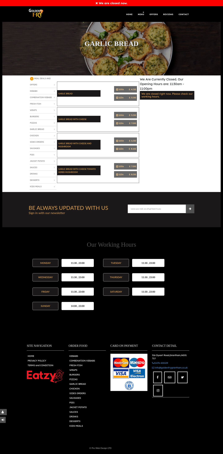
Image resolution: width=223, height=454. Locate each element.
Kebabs (33, 91)
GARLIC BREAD (77, 384)
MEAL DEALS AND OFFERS (40, 81)
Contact (184, 14)
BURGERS (74, 374)
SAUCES (73, 412)
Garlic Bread (37, 129)
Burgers (34, 116)
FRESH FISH (76, 365)
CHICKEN (74, 388)
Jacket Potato (37, 161)
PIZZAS (73, 379)
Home (129, 14)
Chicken (34, 135)
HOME (31, 356)
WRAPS (73, 370)
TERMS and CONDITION (40, 365)
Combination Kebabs (41, 97)
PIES (71, 402)
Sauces (33, 167)
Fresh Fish (35, 104)
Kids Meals (36, 186)
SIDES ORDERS (77, 393)
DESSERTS (74, 421)
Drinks (33, 174)
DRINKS (73, 416)
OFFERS (153, 14)
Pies (32, 155)
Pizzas (33, 123)
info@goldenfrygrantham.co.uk (170, 367)
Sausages (35, 148)
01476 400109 (160, 363)
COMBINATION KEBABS (82, 360)
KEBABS (73, 356)
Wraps (33, 110)
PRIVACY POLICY (37, 360)
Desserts (34, 180)
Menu (141, 14)
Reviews (168, 14)
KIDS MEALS (76, 426)
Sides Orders (37, 142)
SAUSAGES (75, 398)
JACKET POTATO (78, 407)
